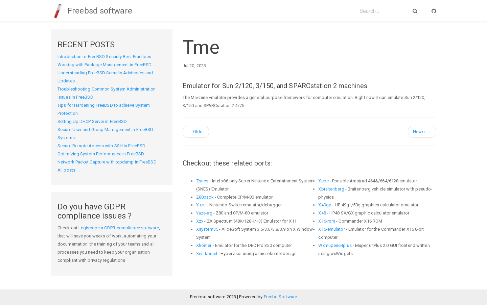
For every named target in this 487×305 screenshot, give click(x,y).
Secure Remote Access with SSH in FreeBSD (101, 145)
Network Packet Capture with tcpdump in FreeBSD (107, 161)
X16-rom (326, 221)
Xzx (199, 221)
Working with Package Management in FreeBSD (104, 64)
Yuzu (201, 204)
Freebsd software (91, 11)
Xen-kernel (206, 253)
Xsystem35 (207, 229)
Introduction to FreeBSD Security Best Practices (104, 56)
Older (196, 131)
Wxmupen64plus (334, 245)
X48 (322, 212)
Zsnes (202, 180)
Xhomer (204, 245)
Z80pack (205, 197)
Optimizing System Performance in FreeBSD (100, 153)
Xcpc (323, 180)
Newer (422, 131)
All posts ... (68, 170)
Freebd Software (280, 296)
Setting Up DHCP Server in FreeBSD (92, 121)
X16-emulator (331, 229)
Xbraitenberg (331, 189)
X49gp (324, 204)
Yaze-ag (204, 212)
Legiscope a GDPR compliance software (118, 227)
